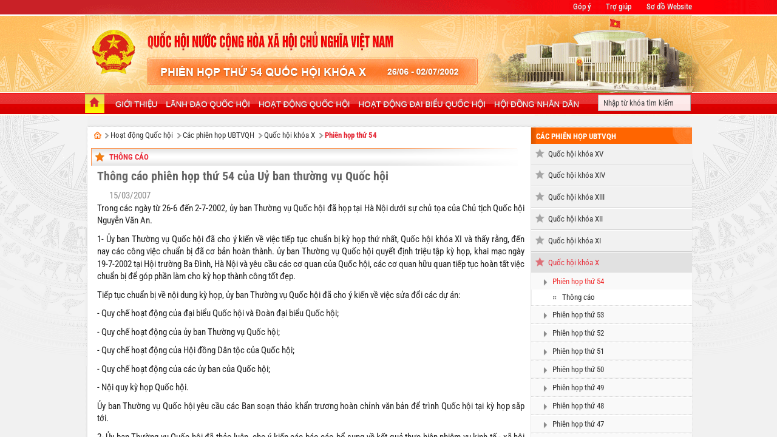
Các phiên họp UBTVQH (218, 135)
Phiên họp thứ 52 (578, 332)
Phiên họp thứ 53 (578, 314)
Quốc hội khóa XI (574, 240)
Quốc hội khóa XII (575, 218)
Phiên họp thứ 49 (578, 387)
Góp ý (582, 6)
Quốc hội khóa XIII (576, 197)
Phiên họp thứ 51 (578, 351)
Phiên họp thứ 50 (578, 369)
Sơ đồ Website (669, 6)
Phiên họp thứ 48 (578, 405)
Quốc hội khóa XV (575, 153)
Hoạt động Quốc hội (141, 135)
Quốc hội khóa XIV (576, 175)
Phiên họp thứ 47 (578, 424)
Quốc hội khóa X (289, 135)
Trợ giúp (618, 6)
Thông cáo (129, 156)
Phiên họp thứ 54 (351, 135)
